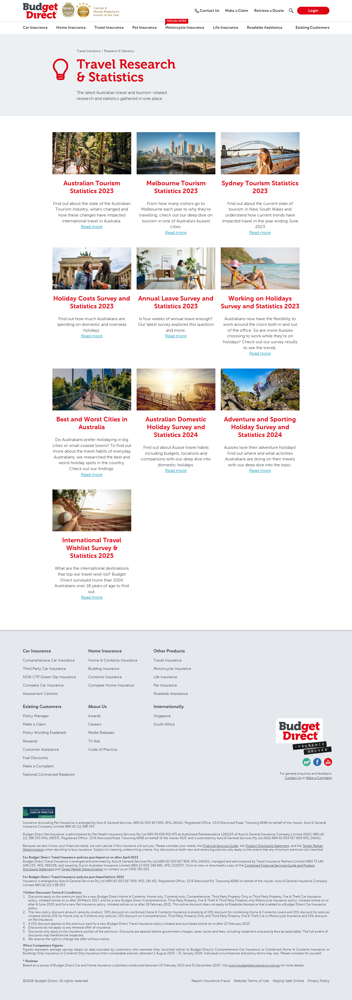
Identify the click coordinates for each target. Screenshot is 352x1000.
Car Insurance (35, 28)
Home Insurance (71, 28)
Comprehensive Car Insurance (49, 660)
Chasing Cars (307, 762)
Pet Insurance (144, 28)
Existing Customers (312, 28)
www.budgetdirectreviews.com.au (254, 965)
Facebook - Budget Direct (317, 762)
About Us (97, 707)
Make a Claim (34, 724)
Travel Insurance (109, 28)
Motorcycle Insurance (184, 28)
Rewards (30, 741)
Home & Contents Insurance (112, 660)
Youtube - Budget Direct (328, 762)
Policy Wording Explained (44, 732)
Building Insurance (103, 668)
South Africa (164, 724)
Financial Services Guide (220, 846)
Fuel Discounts (35, 758)
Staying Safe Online (288, 981)
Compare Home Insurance (111, 685)
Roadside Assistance (264, 28)
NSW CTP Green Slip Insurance (49, 677)
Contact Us (293, 778)
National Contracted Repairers (49, 774)
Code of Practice (102, 749)
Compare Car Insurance (43, 685)
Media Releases (101, 732)
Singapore (162, 716)
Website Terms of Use (251, 981)
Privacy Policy (318, 981)
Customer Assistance (41, 749)
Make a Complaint (38, 766)
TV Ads (94, 741)
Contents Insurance (105, 677)
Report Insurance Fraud (210, 981)
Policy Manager (36, 716)
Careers (94, 724)
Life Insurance (225, 28)
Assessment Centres (40, 693)
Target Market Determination (82, 869)
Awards (94, 716)
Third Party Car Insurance (44, 668)
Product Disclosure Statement (267, 846)
